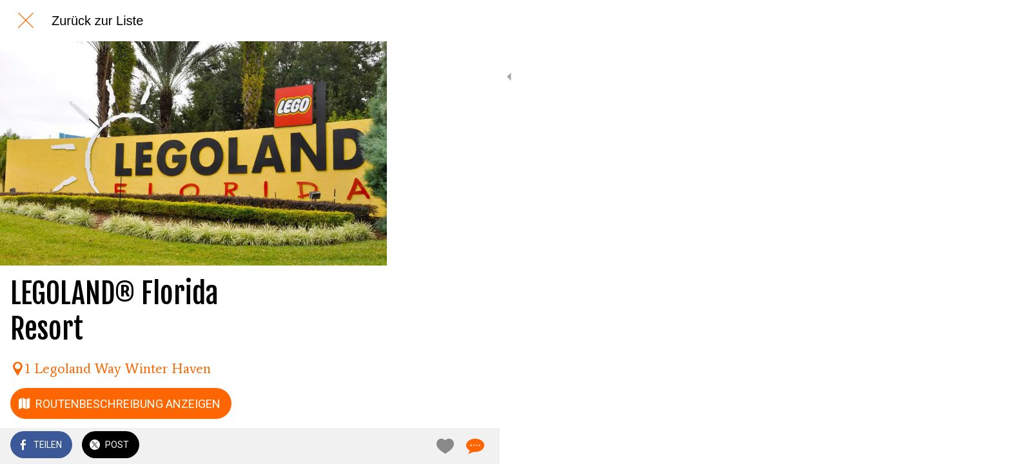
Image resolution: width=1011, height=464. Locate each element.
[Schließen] (26, 20)
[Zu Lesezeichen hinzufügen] (330, 445)
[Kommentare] (361, 445)
